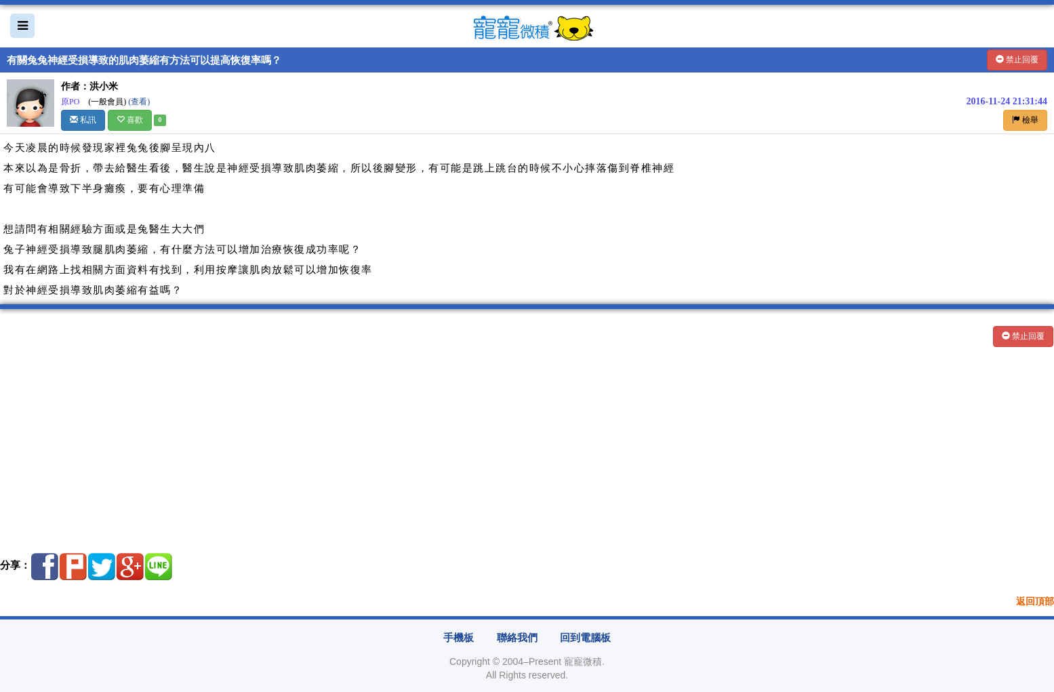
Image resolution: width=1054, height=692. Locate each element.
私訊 (83, 120)
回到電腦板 (585, 637)
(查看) (139, 101)
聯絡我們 (517, 637)
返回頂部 (1035, 601)
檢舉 (1025, 120)
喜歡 (130, 120)
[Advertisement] (406, 447)
